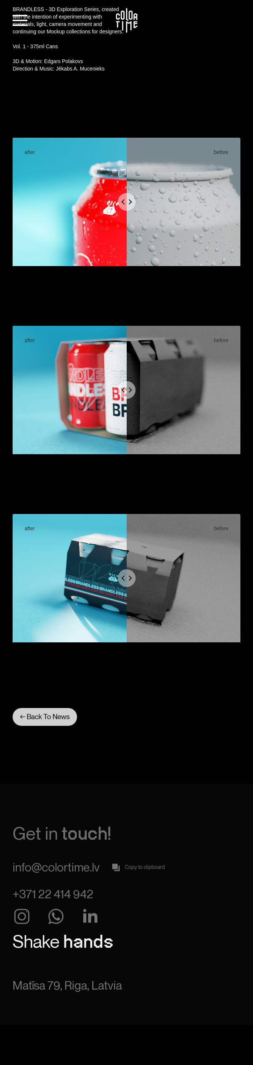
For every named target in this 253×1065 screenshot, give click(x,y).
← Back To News (45, 716)
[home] (127, 20)
